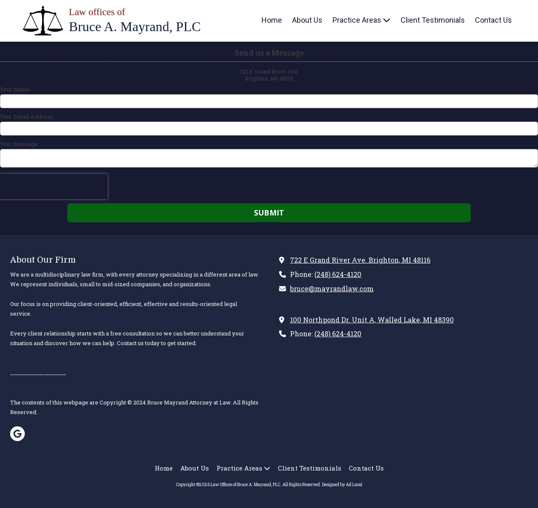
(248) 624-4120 (337, 274)
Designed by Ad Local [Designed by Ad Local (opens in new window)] (342, 484)
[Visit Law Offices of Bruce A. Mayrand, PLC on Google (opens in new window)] (17, 433)
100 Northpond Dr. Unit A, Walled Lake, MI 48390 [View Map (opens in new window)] (372, 319)
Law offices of (97, 12)
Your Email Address (26, 116)
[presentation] (54, 186)
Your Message (19, 144)
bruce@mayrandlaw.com (332, 288)
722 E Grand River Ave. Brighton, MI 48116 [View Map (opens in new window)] (360, 259)
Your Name (15, 89)
